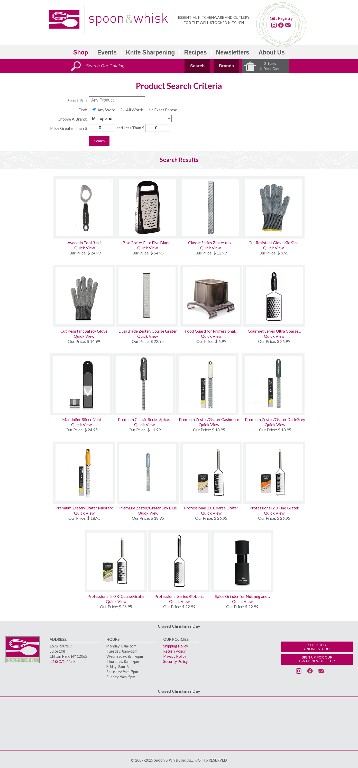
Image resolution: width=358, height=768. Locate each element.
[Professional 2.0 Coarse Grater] (211, 472)
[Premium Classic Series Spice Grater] (144, 384)
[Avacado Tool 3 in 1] (84, 207)
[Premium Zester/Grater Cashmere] (209, 384)
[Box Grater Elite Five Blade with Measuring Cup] (147, 207)
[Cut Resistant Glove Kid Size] (273, 207)
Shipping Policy (175, 646)
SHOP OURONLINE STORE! (317, 647)
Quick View (84, 247)
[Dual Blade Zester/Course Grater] (147, 295)
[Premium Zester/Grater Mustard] (84, 472)
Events (107, 52)
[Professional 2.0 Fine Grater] (274, 472)
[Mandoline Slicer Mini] (81, 384)
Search (197, 65)
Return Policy (174, 651)
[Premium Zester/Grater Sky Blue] (148, 472)
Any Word (106, 109)
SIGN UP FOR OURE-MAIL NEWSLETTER (317, 659)
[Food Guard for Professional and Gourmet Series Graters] (211, 295)
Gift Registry (281, 18)
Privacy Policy (174, 656)
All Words (135, 109)
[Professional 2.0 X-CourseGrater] (116, 561)
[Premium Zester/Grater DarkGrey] (275, 384)
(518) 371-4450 (62, 661)
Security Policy (175, 661)
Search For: (77, 100)
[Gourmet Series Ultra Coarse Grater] (274, 295)
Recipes (195, 52)
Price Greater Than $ (68, 128)
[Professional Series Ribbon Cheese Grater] (179, 561)
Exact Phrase (165, 109)
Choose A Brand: (72, 118)
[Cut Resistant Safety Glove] (84, 295)
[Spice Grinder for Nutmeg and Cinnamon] (242, 561)
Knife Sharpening (150, 52)
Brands (226, 65)
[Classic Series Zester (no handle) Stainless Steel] (210, 207)
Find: (82, 109)
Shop (80, 52)
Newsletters (232, 52)
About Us (272, 52)
